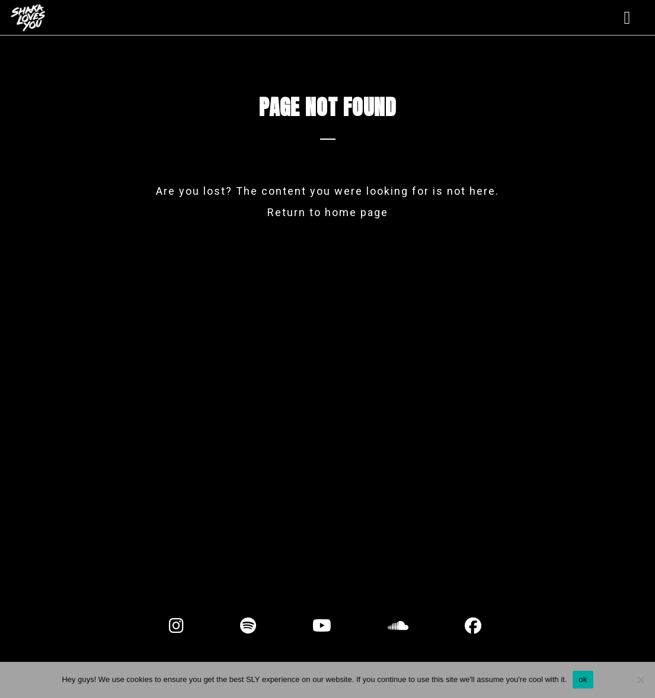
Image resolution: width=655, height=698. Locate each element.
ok (583, 679)
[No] (640, 680)
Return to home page (327, 212)
